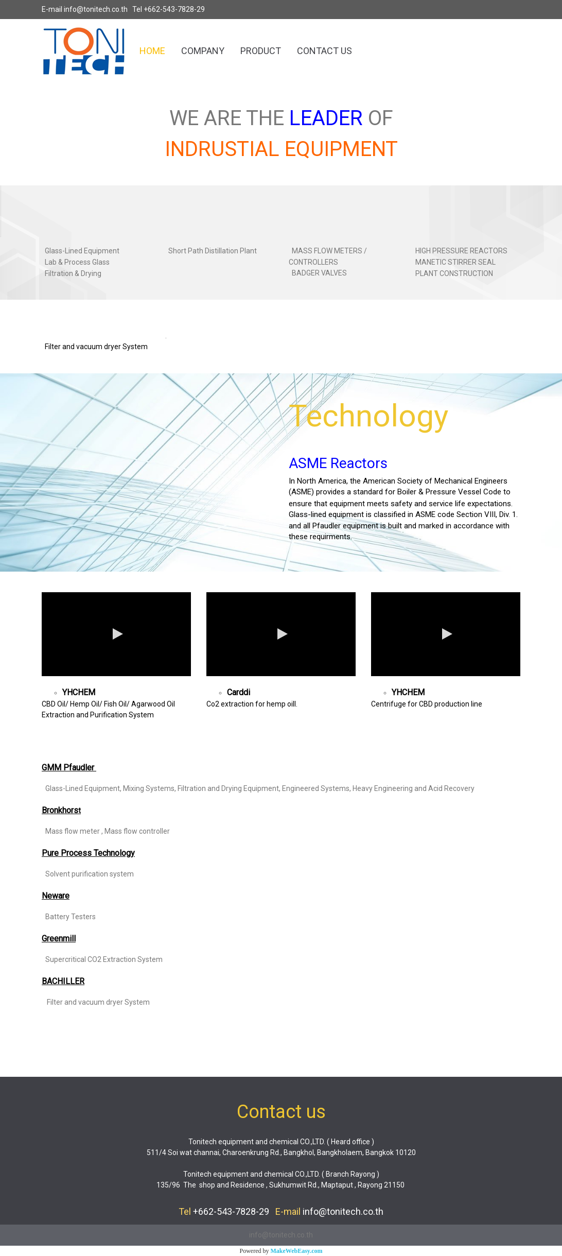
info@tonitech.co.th (96, 9)
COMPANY (202, 50)
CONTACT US (324, 50)
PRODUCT (260, 50)
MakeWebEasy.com (297, 1250)
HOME (152, 50)
